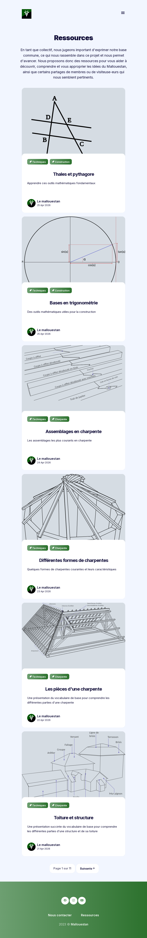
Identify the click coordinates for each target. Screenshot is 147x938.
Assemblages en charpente (73, 431)
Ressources (90, 915)
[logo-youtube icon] (82, 900)
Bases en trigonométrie (74, 303)
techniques (37, 161)
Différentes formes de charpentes (73, 560)
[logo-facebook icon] (65, 900)
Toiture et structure (73, 817)
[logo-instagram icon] (73, 900)
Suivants (87, 868)
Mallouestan (79, 924)
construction (60, 161)
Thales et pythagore (73, 174)
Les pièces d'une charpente (73, 689)
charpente (59, 419)
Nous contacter (60, 915)
